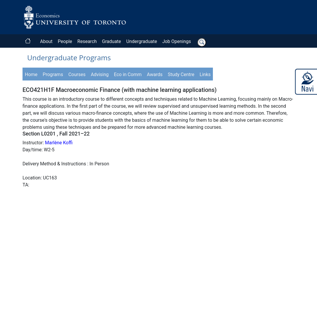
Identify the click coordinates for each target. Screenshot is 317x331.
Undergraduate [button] (141, 41)
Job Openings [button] (176, 41)
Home (31, 74)
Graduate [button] (111, 41)
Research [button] (87, 41)
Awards (154, 74)
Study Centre (181, 74)
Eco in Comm (128, 74)
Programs (53, 74)
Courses (77, 74)
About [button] (46, 41)
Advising (99, 74)
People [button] (65, 41)
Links (205, 74)
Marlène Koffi (59, 142)
